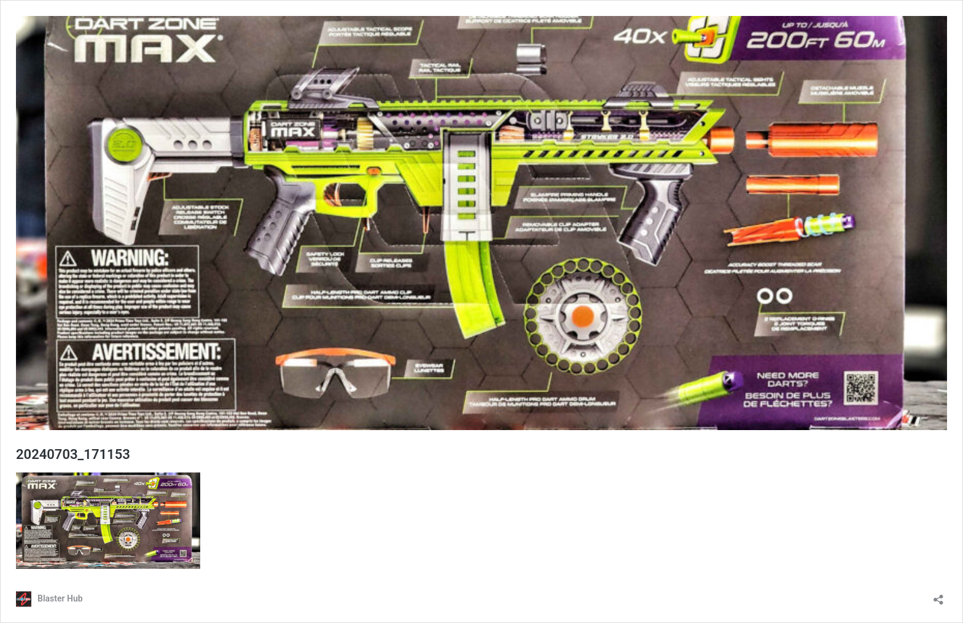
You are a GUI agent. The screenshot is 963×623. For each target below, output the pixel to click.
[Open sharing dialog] (938, 595)
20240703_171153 (73, 454)
